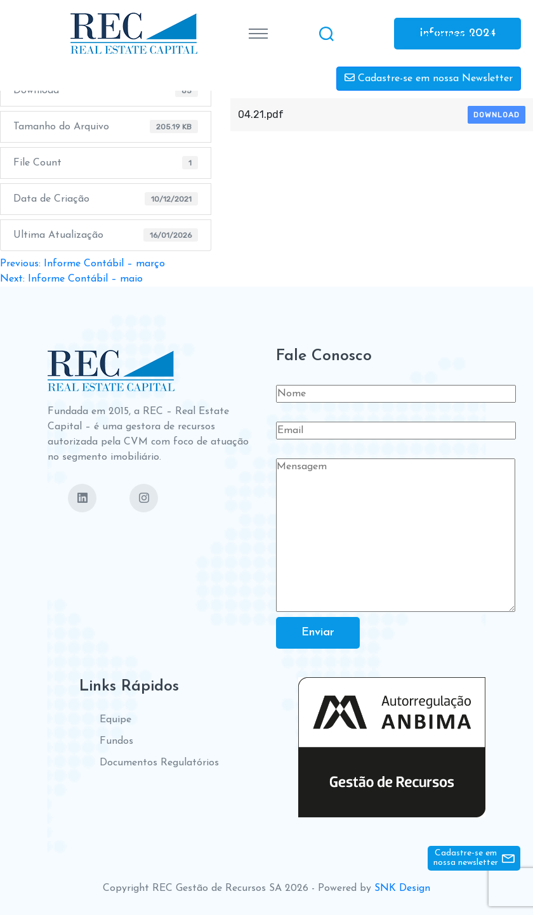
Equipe (115, 720)
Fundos (116, 741)
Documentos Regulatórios (159, 763)
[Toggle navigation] (258, 33)
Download (496, 114)
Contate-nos (447, 35)
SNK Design (402, 888)
